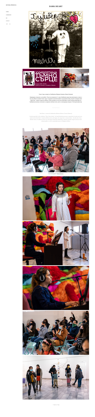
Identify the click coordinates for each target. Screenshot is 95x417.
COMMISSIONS (8, 14)
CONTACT (8, 20)
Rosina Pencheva (60, 173)
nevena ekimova (11, 5)
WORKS (7, 11)
